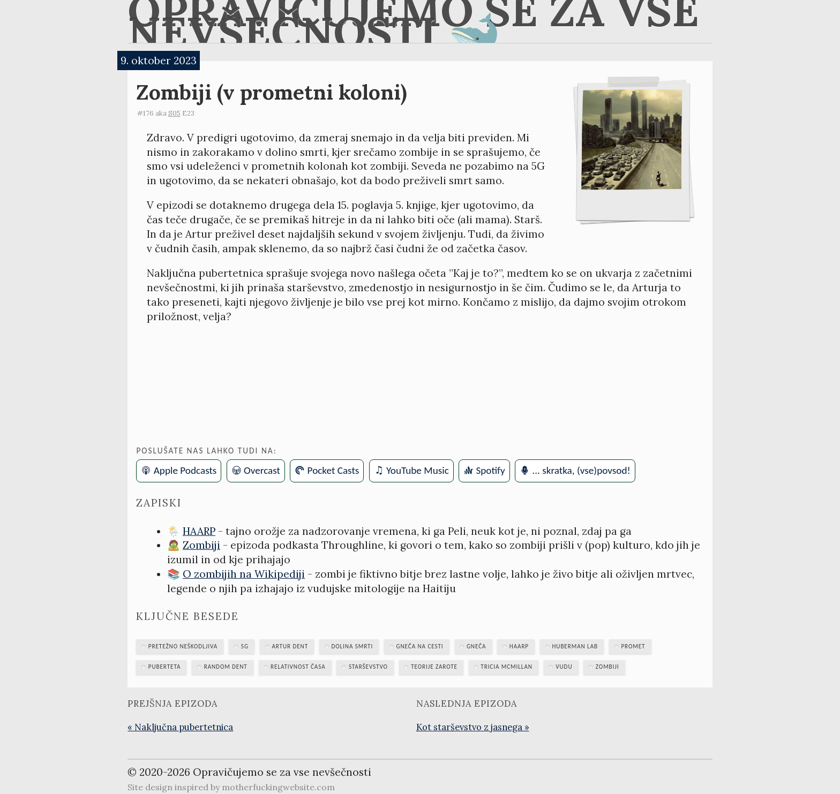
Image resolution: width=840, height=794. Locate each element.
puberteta (164, 666)
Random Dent (226, 666)
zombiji (607, 666)
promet (633, 646)
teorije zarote (434, 666)
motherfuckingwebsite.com (278, 787)
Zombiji (201, 545)
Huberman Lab (575, 646)
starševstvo (368, 666)
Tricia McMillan (506, 666)
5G (245, 646)
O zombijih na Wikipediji (244, 574)
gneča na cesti (420, 646)
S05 (174, 113)
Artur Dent (290, 646)
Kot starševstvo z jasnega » (472, 727)
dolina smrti (352, 646)
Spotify (490, 470)
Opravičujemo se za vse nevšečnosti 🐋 (413, 21)
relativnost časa (298, 666)
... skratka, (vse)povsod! (581, 470)
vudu (564, 666)
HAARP (199, 531)
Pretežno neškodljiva (183, 646)
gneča (476, 646)
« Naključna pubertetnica (180, 727)
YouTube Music (417, 470)
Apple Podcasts (185, 470)
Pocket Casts (333, 470)
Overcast (262, 470)
